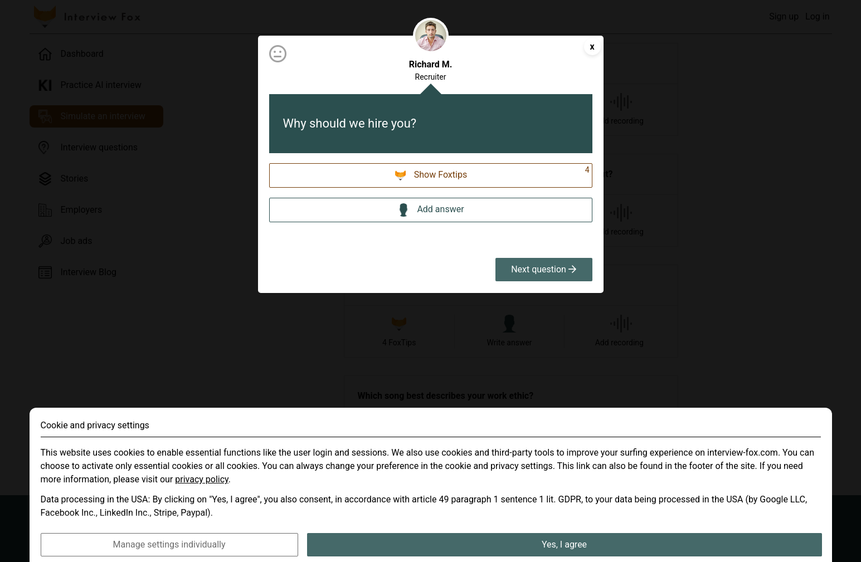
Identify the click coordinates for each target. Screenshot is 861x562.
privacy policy (201, 495)
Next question (543, 269)
